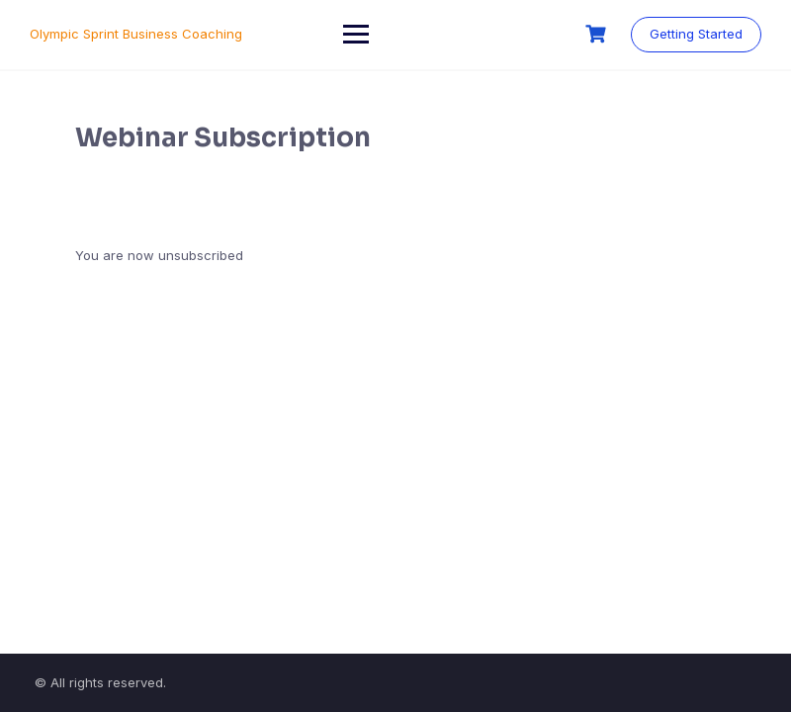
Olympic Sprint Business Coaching (136, 34)
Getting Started (696, 34)
